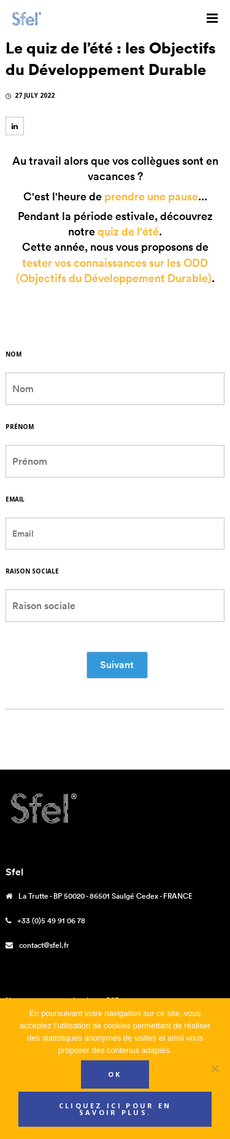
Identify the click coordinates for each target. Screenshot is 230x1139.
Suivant (117, 664)
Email (15, 499)
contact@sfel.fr (44, 945)
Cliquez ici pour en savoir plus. (115, 1109)
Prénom (20, 426)
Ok (115, 1074)
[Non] (215, 1068)
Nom (13, 354)
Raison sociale (32, 571)
